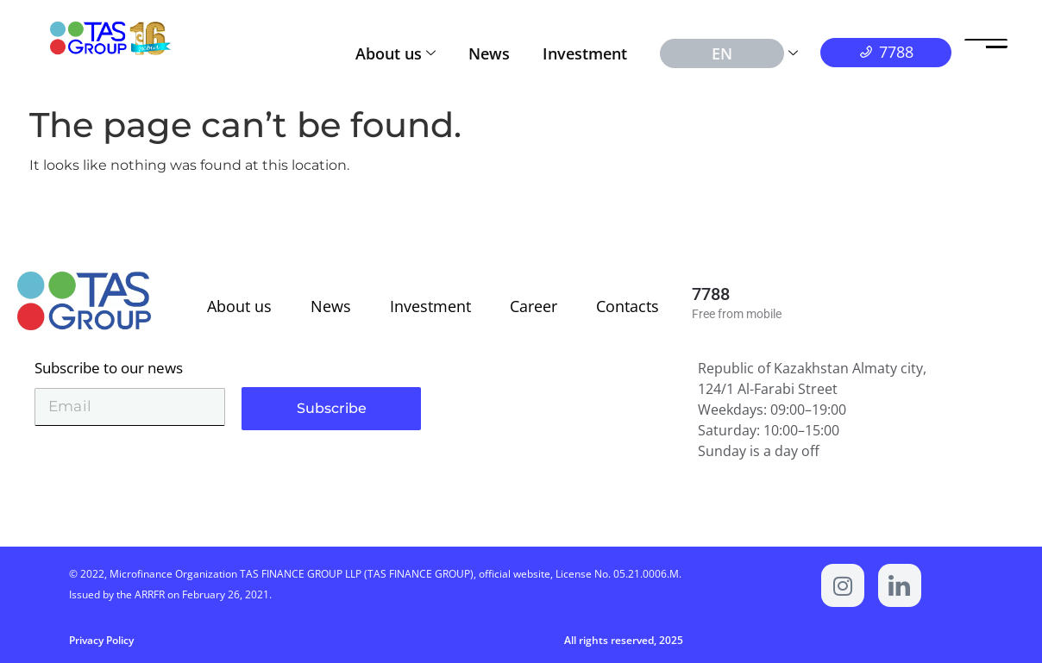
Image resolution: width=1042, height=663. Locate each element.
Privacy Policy (101, 640)
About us (395, 53)
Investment (585, 53)
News (489, 53)
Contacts (627, 306)
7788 (711, 294)
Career (533, 306)
